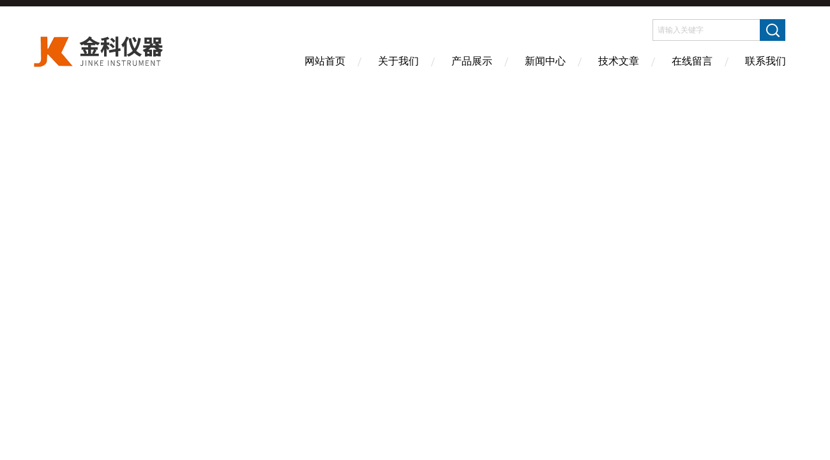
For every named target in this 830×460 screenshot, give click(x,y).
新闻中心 (545, 61)
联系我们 (765, 61)
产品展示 (471, 61)
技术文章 (618, 61)
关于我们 (398, 61)
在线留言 (692, 61)
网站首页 (325, 61)
